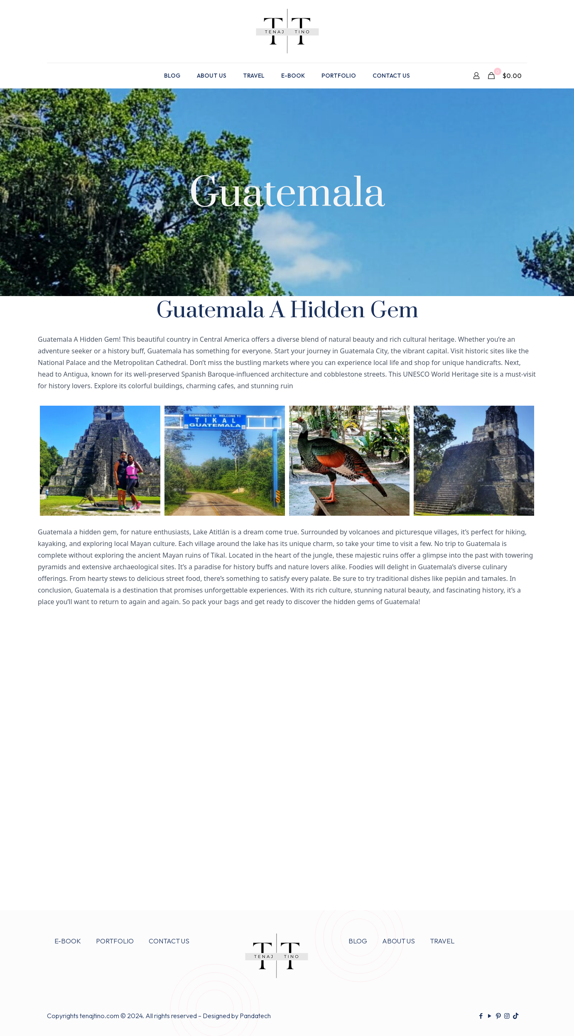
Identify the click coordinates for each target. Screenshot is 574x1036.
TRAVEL (442, 941)
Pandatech (255, 1016)
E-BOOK (67, 941)
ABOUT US (398, 941)
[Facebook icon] (481, 1016)
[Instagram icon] (507, 1016)
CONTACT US (169, 941)
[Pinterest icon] (498, 1016)
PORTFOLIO (115, 941)
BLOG (357, 941)
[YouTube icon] (489, 1016)
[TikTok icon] (516, 1016)
